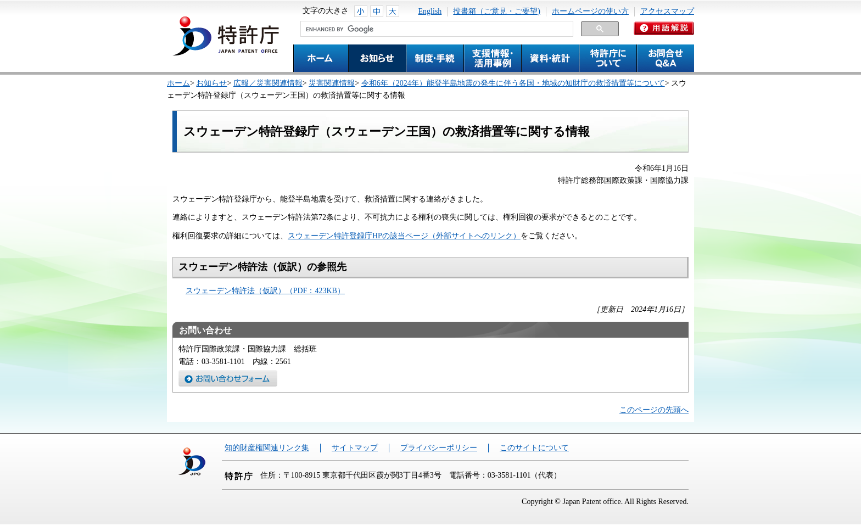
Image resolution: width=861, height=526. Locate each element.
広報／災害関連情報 (268, 83)
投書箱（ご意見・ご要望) (496, 11)
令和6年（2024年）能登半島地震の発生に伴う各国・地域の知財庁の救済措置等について (513, 83)
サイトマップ (355, 448)
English (430, 11)
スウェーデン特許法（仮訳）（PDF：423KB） (265, 291)
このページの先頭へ (654, 410)
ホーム (178, 83)
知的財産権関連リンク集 (267, 448)
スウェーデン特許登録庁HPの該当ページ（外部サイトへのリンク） (404, 236)
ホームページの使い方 (590, 11)
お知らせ (211, 83)
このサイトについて (534, 448)
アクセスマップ (667, 11)
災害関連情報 (332, 83)
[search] (436, 29)
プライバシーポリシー (438, 448)
